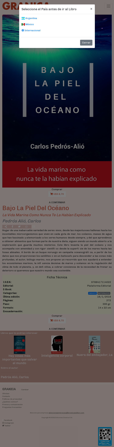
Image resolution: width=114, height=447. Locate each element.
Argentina (29, 18)
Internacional (31, 30)
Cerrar (86, 42)
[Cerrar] (91, 8)
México (28, 24)
